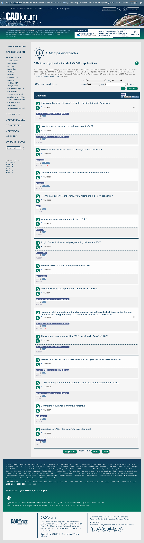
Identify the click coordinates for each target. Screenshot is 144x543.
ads (64, 3)
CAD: (83, 81)
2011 (96, 482)
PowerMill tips (52, 476)
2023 (35, 482)
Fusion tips (13, 33)
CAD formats (12, 91)
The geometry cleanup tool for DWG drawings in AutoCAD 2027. (74, 336)
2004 (135, 482)
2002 (13, 484)
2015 (76, 482)
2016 (71, 482)
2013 (86, 482)
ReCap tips (61, 471)
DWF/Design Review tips (127, 473)
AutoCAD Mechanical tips (127, 467)
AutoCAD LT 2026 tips (78, 467)
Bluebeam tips (104, 476)
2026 (18, 482)
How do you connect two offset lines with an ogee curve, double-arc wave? (81, 359)
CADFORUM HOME (16, 46)
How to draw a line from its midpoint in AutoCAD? (67, 126)
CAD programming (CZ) (16, 108)
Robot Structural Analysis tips (125, 471)
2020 (51, 482)
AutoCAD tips (43, 31)
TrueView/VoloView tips (15, 476)
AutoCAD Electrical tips (15, 469)
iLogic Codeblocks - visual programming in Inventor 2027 (71, 242)
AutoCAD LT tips (121, 464)
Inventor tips (53, 31)
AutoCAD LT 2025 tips (59, 467)
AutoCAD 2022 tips (39, 464)
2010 (101, 482)
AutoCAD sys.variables (16, 97)
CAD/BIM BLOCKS (15, 120)
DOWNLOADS (13, 114)
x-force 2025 (11, 162)
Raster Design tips (114, 469)
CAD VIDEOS (12, 130)
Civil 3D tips (112, 467)
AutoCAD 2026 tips (105, 464)
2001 (19, 484)
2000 (24, 484)
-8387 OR (9, 166)
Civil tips (10, 72)
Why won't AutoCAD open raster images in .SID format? (70, 288)
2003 (8, 484)
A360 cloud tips (107, 473)
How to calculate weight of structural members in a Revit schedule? (77, 195)
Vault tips (36, 471)
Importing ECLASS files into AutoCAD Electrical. (66, 429)
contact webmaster (81, 505)
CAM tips (10, 80)
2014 (81, 482)
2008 (113, 482)
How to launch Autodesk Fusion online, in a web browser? (71, 149)
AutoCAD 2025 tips (89, 464)
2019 (56, 482)
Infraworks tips (74, 471)
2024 (29, 482)
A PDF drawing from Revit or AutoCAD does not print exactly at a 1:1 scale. (80, 382)
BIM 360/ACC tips (46, 473)
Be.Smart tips (12, 77)
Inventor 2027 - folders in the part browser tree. (66, 265)
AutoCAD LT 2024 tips (41, 467)
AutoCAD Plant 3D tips (74, 469)
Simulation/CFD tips (14, 473)
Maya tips (27, 471)
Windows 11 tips (52, 478)
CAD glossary (12, 86)
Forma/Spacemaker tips (89, 473)
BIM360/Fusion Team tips (66, 473)
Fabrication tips (30, 473)
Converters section (23, 35)
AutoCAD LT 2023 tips (22, 467)
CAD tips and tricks (56, 53)
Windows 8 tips (25, 478)
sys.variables (11, 36)
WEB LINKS (12, 136)
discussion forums (96, 503)
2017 (66, 482)
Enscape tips (31, 476)
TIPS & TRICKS (13, 57)
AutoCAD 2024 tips (72, 464)
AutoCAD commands (15, 94)
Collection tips (91, 476)
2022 (40, 482)
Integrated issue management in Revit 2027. (64, 219)
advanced (10, 164)
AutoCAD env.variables (16, 100)
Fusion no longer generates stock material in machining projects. (75, 172)
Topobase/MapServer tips (95, 469)
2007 (118, 482)
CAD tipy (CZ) (12, 83)
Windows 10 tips (38, 478)
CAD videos (11, 105)
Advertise (61, 534)
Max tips (10, 75)
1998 (34, 484)
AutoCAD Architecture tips (35, 469)
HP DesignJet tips (130, 476)
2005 (129, 482)
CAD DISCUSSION (15, 52)
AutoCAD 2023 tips (56, 464)
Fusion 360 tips (48, 471)
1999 (29, 484)
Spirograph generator (47, 33)
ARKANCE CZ (96, 517)
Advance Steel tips (103, 471)
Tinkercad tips (79, 476)
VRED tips (41, 476)
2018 (61, 482)
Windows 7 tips (12, 478)
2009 (107, 482)
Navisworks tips (88, 471)
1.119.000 (13, 31)
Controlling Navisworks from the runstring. (63, 405)
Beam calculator (31, 33)
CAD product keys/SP (15, 89)
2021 (45, 482)
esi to (8, 168)
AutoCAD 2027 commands (46, 35)
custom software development (47, 76)
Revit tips (62, 31)
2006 (124, 482)
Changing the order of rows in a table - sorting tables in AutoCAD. (75, 103)
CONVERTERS (13, 125)
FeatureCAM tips (65, 476)
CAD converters (13, 102)
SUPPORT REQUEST (16, 141)
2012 (92, 482)
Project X (9, 170)
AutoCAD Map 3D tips (55, 469)
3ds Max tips (16, 471)
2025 (24, 482)
